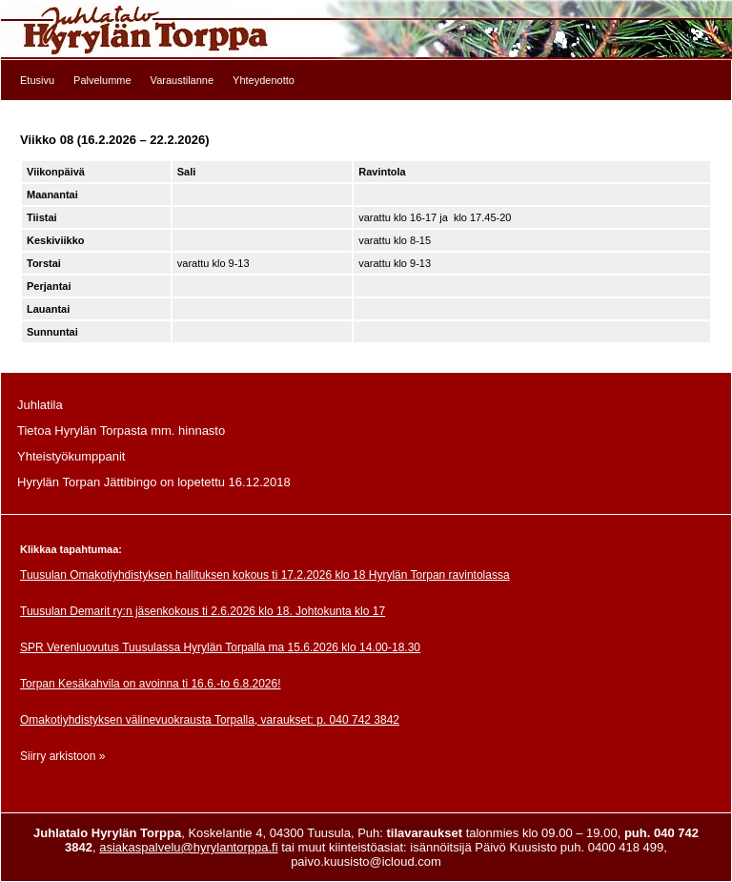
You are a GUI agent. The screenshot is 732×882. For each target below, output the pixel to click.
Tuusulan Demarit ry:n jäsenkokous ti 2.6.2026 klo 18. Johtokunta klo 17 (202, 611)
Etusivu (37, 80)
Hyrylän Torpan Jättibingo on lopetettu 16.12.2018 (154, 482)
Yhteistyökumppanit (71, 456)
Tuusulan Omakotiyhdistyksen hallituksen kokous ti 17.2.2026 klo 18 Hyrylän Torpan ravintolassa (265, 575)
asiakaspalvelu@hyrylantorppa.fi (188, 847)
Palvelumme (102, 80)
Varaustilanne (182, 80)
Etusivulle (366, 30)
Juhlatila (40, 405)
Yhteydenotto (264, 80)
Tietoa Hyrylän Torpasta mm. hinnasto (121, 430)
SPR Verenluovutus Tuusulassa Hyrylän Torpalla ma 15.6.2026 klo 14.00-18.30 (220, 647)
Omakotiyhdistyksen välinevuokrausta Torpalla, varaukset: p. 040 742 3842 (209, 720)
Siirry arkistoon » (62, 756)
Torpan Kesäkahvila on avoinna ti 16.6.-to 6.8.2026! (150, 683)
